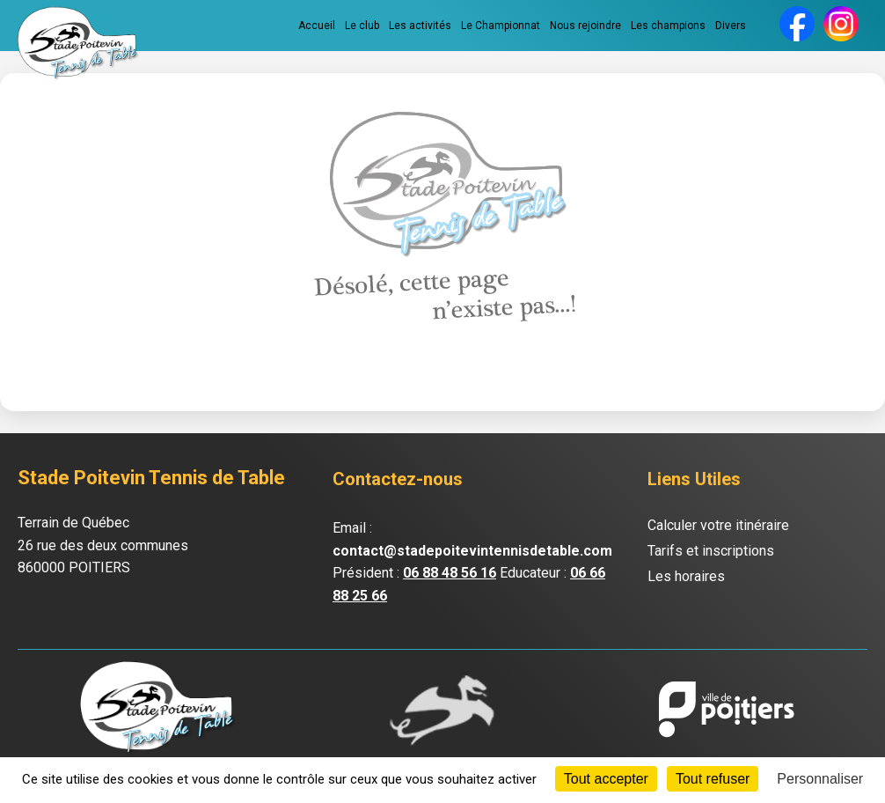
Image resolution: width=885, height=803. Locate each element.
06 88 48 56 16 (449, 572)
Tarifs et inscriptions (710, 550)
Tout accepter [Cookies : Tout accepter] (606, 778)
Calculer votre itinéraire (718, 525)
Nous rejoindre (585, 25)
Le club (362, 25)
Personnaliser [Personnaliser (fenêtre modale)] (820, 778)
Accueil (316, 25)
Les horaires (686, 576)
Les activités (420, 25)
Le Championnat (500, 25)
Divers (730, 25)
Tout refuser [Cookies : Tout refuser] (713, 778)
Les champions (668, 25)
